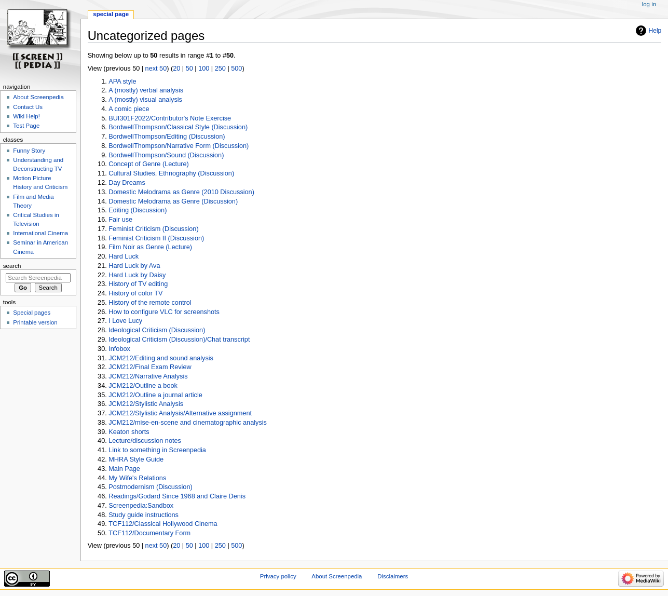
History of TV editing (138, 284)
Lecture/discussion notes (144, 440)
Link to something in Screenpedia (157, 450)
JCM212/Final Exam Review (149, 367)
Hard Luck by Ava (134, 265)
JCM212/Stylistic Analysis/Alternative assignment (180, 413)
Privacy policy (278, 576)
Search (12, 266)
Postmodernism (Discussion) (150, 487)
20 (176, 68)
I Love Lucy (125, 320)
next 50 (156, 68)
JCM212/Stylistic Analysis (145, 404)
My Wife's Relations (137, 478)
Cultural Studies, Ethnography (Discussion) (171, 173)
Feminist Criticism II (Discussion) (156, 238)
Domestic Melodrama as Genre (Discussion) (173, 201)
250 (220, 68)
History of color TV (135, 293)
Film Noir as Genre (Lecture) (150, 247)
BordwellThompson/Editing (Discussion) (166, 136)
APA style (122, 81)
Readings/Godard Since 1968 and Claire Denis (177, 496)
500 (236, 68)
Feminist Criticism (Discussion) (153, 229)
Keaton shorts (128, 432)
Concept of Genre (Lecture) (148, 164)
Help (655, 30)
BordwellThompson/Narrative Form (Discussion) (178, 146)
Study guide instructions (143, 515)
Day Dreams (126, 182)
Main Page (124, 468)
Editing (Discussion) (137, 210)
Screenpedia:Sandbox (140, 505)
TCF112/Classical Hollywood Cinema (162, 523)
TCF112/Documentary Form (149, 533)
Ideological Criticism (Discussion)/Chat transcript (179, 339)
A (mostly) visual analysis (145, 99)
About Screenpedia (38, 97)
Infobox (119, 349)
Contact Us (28, 107)
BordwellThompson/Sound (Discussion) (166, 155)
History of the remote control (149, 302)
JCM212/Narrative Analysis (147, 376)
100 (203, 68)
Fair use (120, 219)
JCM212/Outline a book (143, 385)
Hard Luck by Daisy (137, 275)
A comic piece (128, 109)
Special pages (31, 312)
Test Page (26, 126)
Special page (111, 14)
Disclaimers (392, 576)
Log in (649, 4)
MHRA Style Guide (135, 459)
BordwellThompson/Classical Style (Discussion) (178, 127)
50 (189, 68)
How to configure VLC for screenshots (164, 312)
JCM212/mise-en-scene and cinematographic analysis (187, 422)
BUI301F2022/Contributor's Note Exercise (169, 118)
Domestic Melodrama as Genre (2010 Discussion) (181, 192)
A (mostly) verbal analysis (145, 90)
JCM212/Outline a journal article (155, 395)
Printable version (35, 322)
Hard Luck (123, 256)
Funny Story (29, 150)
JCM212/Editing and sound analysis (160, 358)
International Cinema (40, 233)
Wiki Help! (26, 116)
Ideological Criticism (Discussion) (156, 330)
